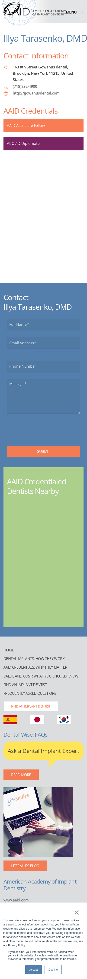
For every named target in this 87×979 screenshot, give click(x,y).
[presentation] (42, 430)
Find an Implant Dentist (25, 684)
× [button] (76, 912)
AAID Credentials (30, 111)
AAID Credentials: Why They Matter (35, 667)
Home (8, 650)
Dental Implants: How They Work (33, 658)
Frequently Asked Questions (29, 693)
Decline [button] (53, 969)
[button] (75, 12)
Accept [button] (33, 969)
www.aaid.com (16, 900)
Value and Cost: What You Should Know (40, 676)
